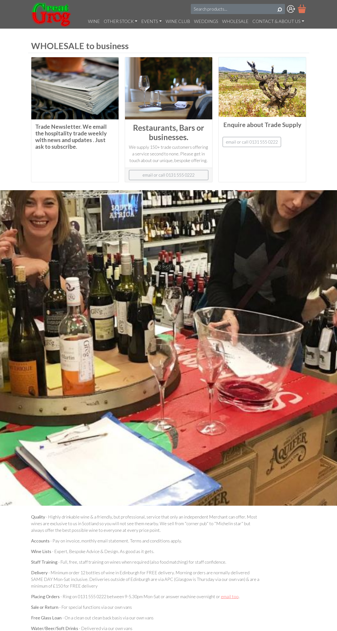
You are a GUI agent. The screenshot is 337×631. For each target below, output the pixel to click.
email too (230, 596)
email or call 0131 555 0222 (168, 175)
